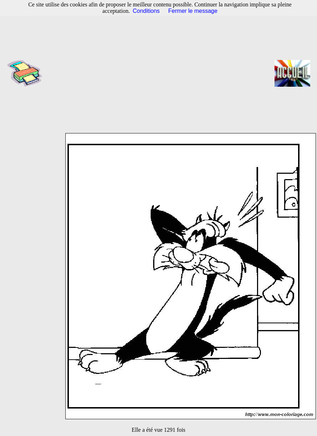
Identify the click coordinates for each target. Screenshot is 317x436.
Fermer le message (192, 11)
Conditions (146, 11)
